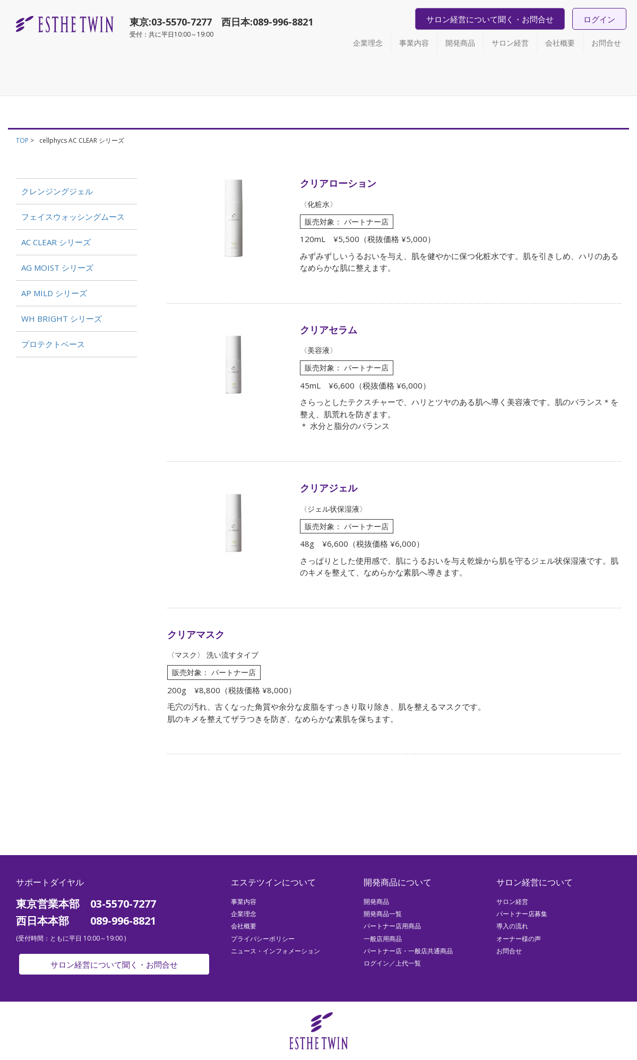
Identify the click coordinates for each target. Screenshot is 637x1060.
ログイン (599, 19)
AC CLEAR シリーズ (56, 242)
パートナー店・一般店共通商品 (408, 950)
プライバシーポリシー (263, 938)
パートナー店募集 (521, 913)
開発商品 (460, 43)
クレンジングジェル (57, 191)
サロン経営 (510, 43)
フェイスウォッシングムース (73, 216)
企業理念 (368, 43)
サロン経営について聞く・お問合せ (490, 19)
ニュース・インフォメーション (275, 950)
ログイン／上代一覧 (392, 963)
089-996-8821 (283, 21)
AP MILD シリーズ (54, 293)
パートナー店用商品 (392, 925)
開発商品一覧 (383, 913)
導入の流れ (512, 925)
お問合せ (606, 43)
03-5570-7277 (181, 21)
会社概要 (560, 43)
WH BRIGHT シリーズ (61, 318)
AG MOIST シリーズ (57, 267)
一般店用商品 (383, 938)
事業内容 (414, 43)
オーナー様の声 (518, 938)
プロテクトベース (53, 344)
